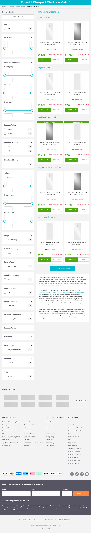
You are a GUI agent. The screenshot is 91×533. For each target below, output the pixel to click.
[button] (18, 25)
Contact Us (27, 422)
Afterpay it (5, 440)
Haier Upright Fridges (33, 6)
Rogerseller (72, 443)
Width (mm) (8, 84)
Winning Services (73, 463)
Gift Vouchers (28, 428)
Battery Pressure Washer (60, 292)
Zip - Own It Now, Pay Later (10, 443)
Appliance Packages (30, 437)
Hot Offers (27, 440)
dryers (57, 314)
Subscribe (81, 493)
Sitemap (26, 446)
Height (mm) (8, 67)
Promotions (27, 431)
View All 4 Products (62, 268)
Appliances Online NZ (75, 428)
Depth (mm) (8, 102)
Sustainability (50, 443)
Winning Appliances (74, 454)
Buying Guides (6, 425)
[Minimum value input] (8, 53)
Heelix (70, 434)
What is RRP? (6, 446)
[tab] (18, 25)
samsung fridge (80, 312)
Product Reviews (7, 431)
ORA (69, 440)
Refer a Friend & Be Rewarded (33, 443)
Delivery (4, 422)
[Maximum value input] (28, 53)
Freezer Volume (9, 213)
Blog (47, 428)
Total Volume (8, 177)
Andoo (70, 422)
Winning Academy (74, 452)
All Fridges (11, 6)
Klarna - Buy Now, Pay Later (11, 437)
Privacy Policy (50, 437)
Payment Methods (8, 428)
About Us (48, 422)
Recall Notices (50, 446)
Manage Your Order (30, 425)
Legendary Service (15, 422)
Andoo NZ (71, 425)
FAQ (3, 434)
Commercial (49, 425)
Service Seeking (73, 446)
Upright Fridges (20, 6)
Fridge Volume (9, 195)
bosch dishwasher (45, 314)
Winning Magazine (74, 460)
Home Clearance (73, 437)
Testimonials (50, 431)
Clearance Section (29, 434)
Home (4, 6)
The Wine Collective (74, 449)
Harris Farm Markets (74, 431)
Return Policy (50, 440)
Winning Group (73, 457)
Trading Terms (50, 434)
